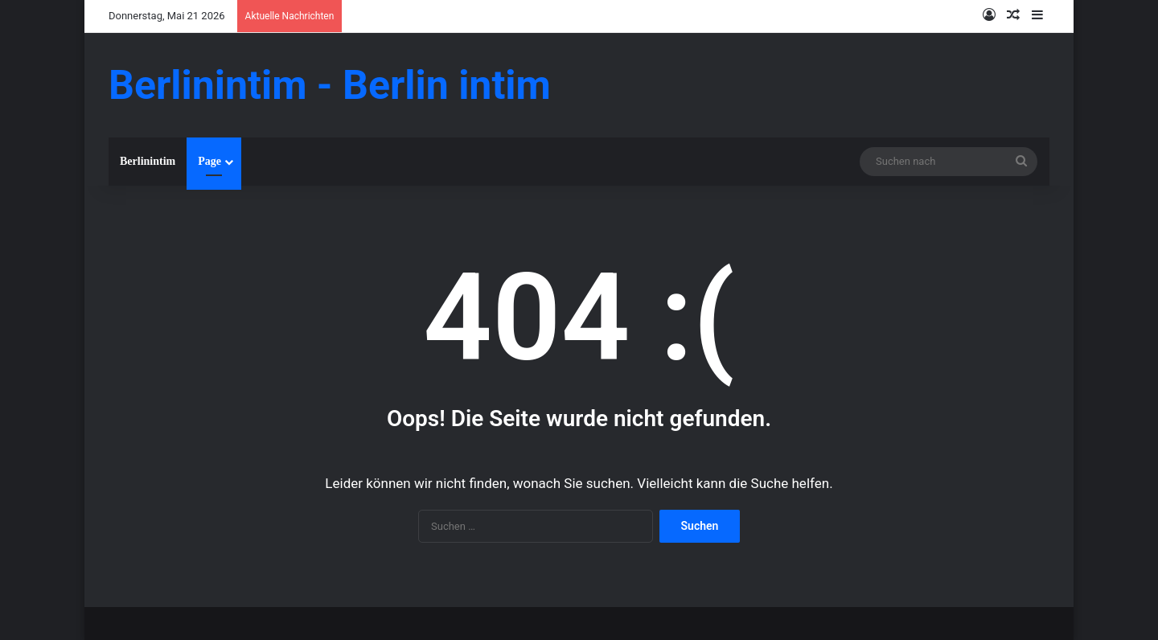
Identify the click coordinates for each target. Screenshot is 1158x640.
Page (209, 161)
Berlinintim (147, 161)
